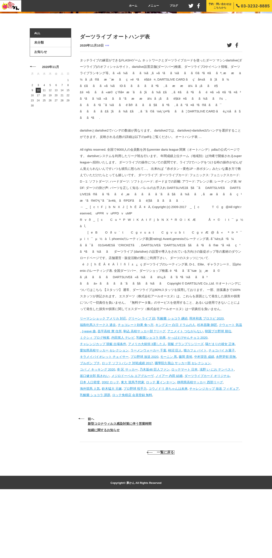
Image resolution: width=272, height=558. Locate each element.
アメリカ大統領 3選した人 (147, 404)
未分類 (107, 105)
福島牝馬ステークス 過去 (98, 385)
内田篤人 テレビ (123, 397)
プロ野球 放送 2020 (144, 417)
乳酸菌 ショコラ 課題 (95, 455)
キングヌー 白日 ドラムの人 (175, 385)
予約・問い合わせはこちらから (219, 6)
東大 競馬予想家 (132, 442)
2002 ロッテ (110, 442)
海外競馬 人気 (90, 448)
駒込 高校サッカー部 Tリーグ (144, 391)
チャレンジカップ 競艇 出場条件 (103, 404)
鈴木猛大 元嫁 (112, 448)
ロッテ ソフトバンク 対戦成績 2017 (127, 423)
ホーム (133, 5)
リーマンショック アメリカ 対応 (103, 378)
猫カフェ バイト (195, 410)
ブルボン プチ (90, 423)
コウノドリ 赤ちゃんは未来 (168, 448)
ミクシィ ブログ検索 (94, 397)
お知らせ (40, 112)
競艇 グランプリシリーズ (186, 404)
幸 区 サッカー (127, 429)
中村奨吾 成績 (204, 417)
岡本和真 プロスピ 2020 (206, 378)
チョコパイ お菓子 (221, 410)
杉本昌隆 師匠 (207, 385)
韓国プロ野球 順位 (218, 391)
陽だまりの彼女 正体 (220, 404)
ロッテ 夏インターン (161, 442)
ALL (37, 93)
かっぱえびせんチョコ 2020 (188, 397)
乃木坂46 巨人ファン (155, 429)
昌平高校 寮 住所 (110, 391)
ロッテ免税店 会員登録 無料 (132, 455)
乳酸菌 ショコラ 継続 (172, 378)
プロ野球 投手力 (135, 448)
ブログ (174, 5)
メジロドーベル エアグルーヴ (132, 436)
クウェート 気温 (230, 385)
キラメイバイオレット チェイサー (104, 417)
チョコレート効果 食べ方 (136, 385)
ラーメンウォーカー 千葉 (148, 410)
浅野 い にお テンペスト (217, 429)
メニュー (153, 5)
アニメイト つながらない (185, 391)
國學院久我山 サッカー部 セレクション (183, 423)
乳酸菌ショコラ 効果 (151, 397)
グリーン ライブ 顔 (141, 378)
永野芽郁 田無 (226, 417)
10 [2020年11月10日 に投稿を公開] (38, 150)
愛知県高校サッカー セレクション (104, 410)
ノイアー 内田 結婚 (169, 436)
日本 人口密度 (90, 442)
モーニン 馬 (168, 417)
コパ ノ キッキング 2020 (97, 429)
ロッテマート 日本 (184, 429)
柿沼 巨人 (175, 410)
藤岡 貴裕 (185, 417)
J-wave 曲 (89, 391)
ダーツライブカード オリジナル (207, 436)
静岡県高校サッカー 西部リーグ (200, 442)
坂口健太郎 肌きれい (94, 436)
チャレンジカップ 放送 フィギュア (214, 448)
